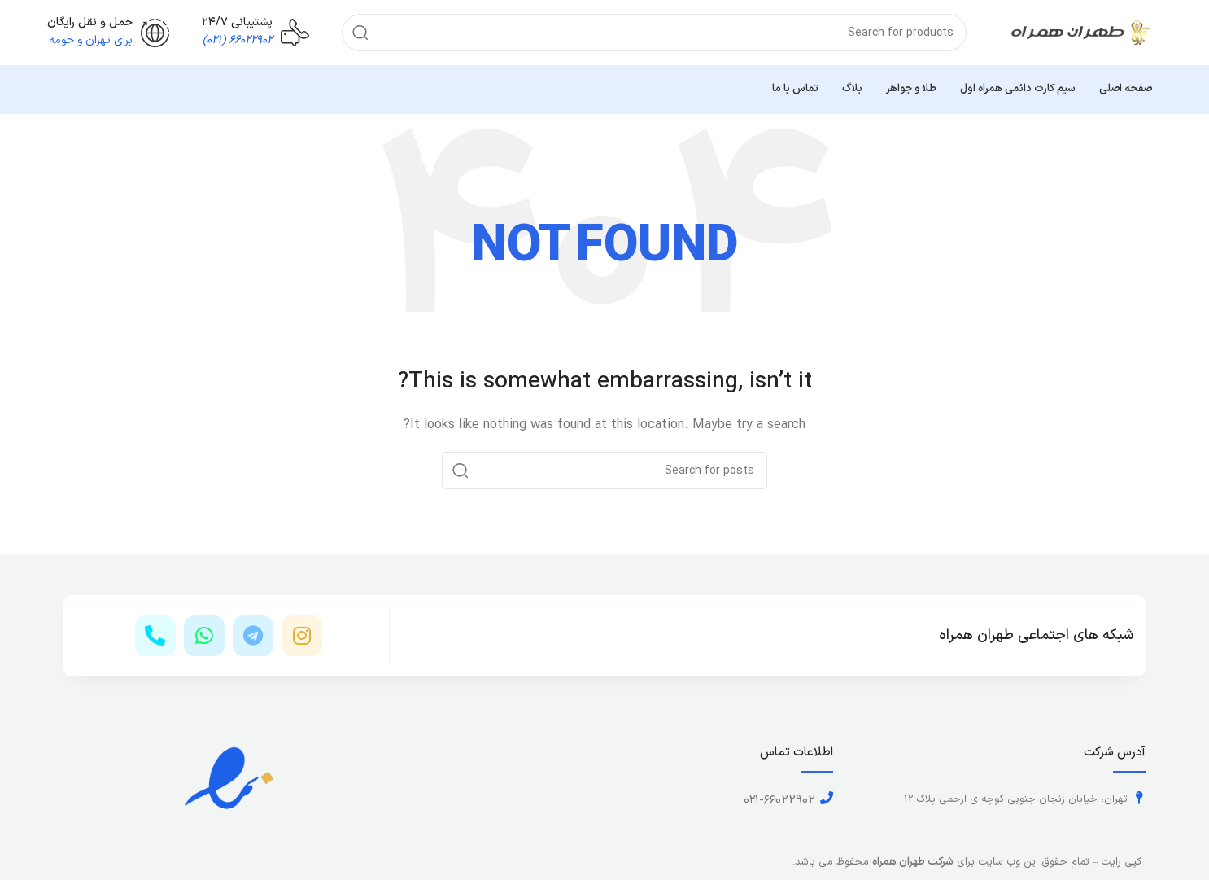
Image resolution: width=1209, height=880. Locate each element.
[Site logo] (1080, 32)
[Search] (654, 32)
